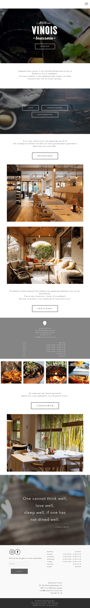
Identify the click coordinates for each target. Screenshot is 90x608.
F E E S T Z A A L (45, 308)
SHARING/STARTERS (54, 108)
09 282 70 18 (45, 335)
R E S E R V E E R (45, 156)
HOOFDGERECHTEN (45, 115)
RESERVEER (45, 46)
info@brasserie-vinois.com (45, 337)
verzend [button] (19, 571)
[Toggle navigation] (86, 4)
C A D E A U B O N (45, 405)
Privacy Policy (52, 605)
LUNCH (30, 108)
